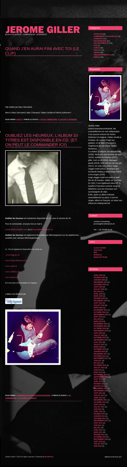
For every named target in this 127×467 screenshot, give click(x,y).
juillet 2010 (99, 444)
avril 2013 (98, 398)
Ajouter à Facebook (68, 119)
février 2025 (99, 298)
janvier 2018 (99, 351)
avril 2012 (98, 411)
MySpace (98, 255)
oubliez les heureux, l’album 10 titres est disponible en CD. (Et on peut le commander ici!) (41, 140)
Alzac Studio (100, 248)
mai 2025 (97, 291)
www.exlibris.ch (12, 271)
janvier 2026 (99, 280)
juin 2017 (97, 361)
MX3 (95, 253)
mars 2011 (98, 432)
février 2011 (99, 435)
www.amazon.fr (12, 277)
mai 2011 (97, 428)
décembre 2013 (100, 388)
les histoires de (101, 43)
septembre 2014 (101, 377)
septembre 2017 (101, 358)
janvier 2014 (99, 386)
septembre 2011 (101, 421)
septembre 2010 (101, 439)
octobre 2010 (100, 437)
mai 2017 (97, 363)
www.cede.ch (11, 266)
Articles (98, 34)
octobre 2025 (100, 285)
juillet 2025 (99, 289)
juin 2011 (97, 425)
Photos (97, 50)
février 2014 (99, 384)
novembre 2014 (100, 375)
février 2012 (99, 414)
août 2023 (98, 317)
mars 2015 (98, 372)
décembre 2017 (100, 354)
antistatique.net (115, 456)
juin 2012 (97, 409)
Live (95, 45)
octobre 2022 (100, 328)
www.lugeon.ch (12, 255)
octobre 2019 (100, 349)
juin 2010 (97, 446)
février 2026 (99, 278)
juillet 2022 (99, 335)
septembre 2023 (101, 315)
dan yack (98, 250)
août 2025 (98, 287)
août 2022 (98, 333)
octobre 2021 (100, 338)
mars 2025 (98, 296)
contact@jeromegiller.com (16, 229)
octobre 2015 (100, 365)
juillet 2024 (99, 305)
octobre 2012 (100, 402)
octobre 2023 (100, 312)
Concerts (98, 39)
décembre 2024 (100, 301)
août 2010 (98, 442)
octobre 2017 (100, 356)
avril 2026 (98, 275)
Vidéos (19, 119)
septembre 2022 (101, 331)
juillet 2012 (99, 407)
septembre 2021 (101, 340)
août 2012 (98, 404)
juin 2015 (97, 370)
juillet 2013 (99, 395)
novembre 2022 (100, 326)
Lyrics (97, 48)
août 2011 (98, 423)
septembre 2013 (101, 391)
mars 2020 (98, 347)
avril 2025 (98, 294)
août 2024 (98, 303)
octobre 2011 (100, 418)
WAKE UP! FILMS (100, 257)
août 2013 (98, 393)
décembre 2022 (100, 324)
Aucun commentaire (48, 119)
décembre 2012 (100, 400)
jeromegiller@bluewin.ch (42, 229)
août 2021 (98, 342)
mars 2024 (98, 308)
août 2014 (98, 379)
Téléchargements (102, 55)
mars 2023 (98, 321)
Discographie (44, 395)
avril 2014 (98, 381)
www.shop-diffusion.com (16, 260)
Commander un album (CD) (27, 395)
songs (97, 52)
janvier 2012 (99, 416)
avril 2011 (98, 430)
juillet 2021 (99, 345)
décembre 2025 (100, 282)
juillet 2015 (99, 368)
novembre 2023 (100, 310)
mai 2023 (97, 319)
